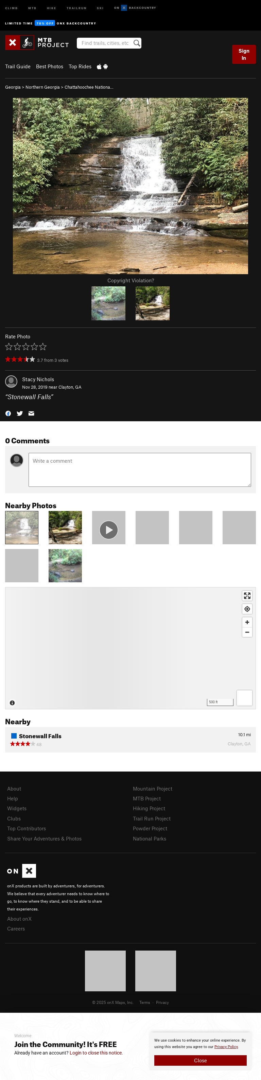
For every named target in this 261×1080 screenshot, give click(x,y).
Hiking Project (149, 808)
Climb (11, 7)
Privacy (162, 1002)
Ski (100, 7)
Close (200, 1060)
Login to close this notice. (96, 1053)
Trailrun (77, 7)
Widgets (17, 808)
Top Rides (80, 66)
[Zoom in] (247, 622)
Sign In (244, 54)
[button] (8, 413)
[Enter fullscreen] (247, 596)
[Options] (244, 698)
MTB (32, 7)
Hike (51, 7)
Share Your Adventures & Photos (44, 838)
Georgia (13, 87)
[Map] (130, 648)
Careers (16, 928)
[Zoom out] (247, 632)
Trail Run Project (152, 818)
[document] (200, 1051)
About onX (19, 919)
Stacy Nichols (38, 379)
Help (12, 798)
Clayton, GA (70, 387)
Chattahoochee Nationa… (89, 87)
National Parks (149, 838)
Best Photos (49, 66)
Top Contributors (26, 828)
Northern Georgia (42, 87)
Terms (144, 1002)
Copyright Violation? (130, 280)
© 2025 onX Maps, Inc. (113, 1002)
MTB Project (147, 798)
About (14, 788)
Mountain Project (152, 788)
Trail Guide (18, 66)
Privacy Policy (226, 1047)
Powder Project (150, 828)
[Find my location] (247, 609)
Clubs (14, 818)
